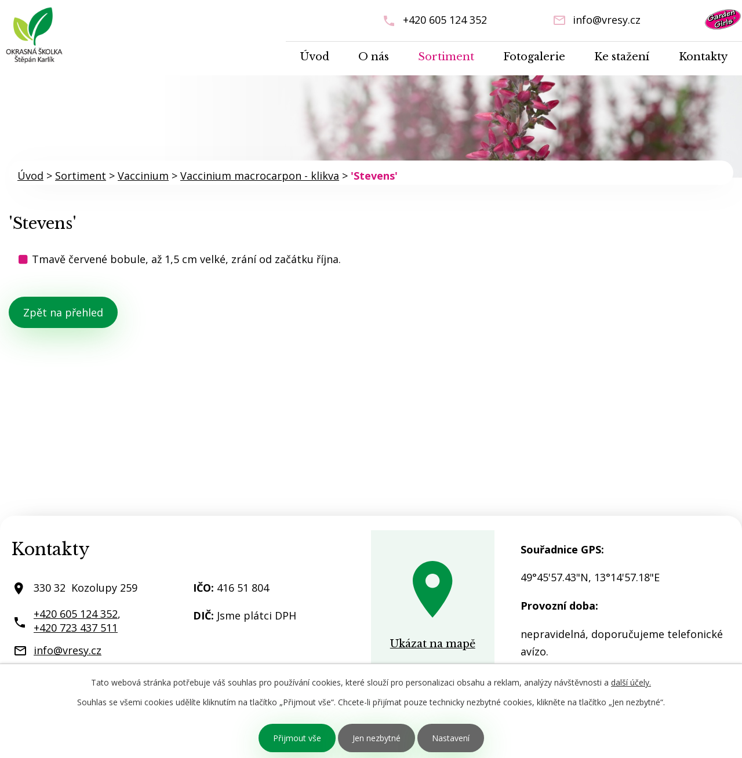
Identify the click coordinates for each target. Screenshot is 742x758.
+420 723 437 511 (76, 628)
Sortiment (446, 56)
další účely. (631, 682)
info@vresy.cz (607, 20)
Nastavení (451, 738)
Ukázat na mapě (432, 643)
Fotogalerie (534, 56)
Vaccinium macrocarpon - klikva (259, 176)
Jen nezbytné (376, 738)
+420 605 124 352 (445, 20)
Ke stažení (622, 56)
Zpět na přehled (63, 312)
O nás (373, 56)
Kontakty (703, 56)
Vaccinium (143, 176)
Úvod (314, 56)
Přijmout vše (297, 738)
